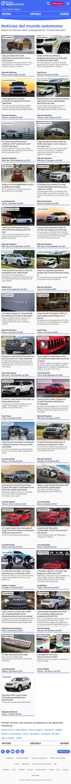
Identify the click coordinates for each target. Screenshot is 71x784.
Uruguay (66, 770)
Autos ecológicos (10, 209)
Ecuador (30, 770)
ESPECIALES (35, 13)
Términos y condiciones (39, 758)
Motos (26, 734)
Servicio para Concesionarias (41, 764)
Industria (6, 677)
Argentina (5, 770)
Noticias (17, 9)
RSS (55, 764)
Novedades (7, 37)
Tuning (5, 467)
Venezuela (35, 775)
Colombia (21, 770)
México (51, 770)
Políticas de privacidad (57, 758)
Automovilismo (7, 729)
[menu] (68, 3)
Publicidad (25, 764)
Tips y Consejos (7, 738)
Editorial (10, 9)
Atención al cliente (22, 758)
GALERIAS (64, 13)
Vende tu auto (57, 3)
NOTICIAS (6, 13)
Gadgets (58, 729)
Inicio (4, 9)
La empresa (10, 758)
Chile (14, 770)
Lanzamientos (9, 80)
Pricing (17, 764)
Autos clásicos (21, 729)
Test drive (7, 252)
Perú (58, 770)
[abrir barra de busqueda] (48, 3)
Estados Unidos (41, 770)
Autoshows (7, 123)
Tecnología (45, 734)
